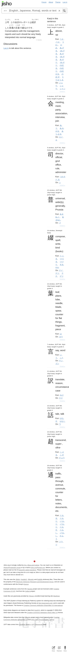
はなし (62, 421)
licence (26, 584)
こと (61, 357)
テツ (57, 273)
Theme (58, 2)
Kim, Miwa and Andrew (31, 565)
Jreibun (27, 591)
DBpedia (27, 617)
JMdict (18, 579)
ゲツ (61, 276)
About (51, 2)
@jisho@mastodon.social (12, 567)
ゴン (57, 363)
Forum (44, 2)
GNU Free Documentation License (42, 620)
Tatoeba (39, 39)
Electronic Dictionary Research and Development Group (34, 582)
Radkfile (40, 579)
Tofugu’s (31, 596)
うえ (62, 39)
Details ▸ (62, 91)
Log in (65, 2)
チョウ (62, 458)
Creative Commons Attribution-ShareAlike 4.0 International (43, 605)
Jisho (6, 3)
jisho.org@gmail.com (38, 567)
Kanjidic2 (24, 579)
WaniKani (56, 596)
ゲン (61, 360)
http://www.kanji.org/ (45, 603)
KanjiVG (37, 610)
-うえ (57, 42)
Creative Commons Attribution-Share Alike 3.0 (42, 612)
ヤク (61, 398)
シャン (62, 88)
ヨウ (61, 336)
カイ (61, 137)
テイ (61, 270)
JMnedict (31, 579)
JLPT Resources (36, 624)
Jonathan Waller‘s (25, 624)
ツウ (61, 541)
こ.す (62, 455)
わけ (62, 395)
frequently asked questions (27, 570)
